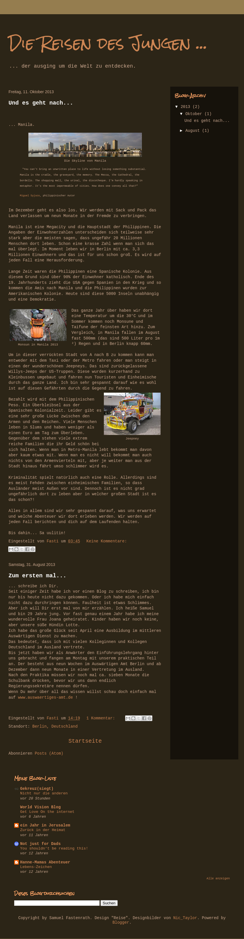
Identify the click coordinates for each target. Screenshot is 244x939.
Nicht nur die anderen (44, 793)
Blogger (120, 922)
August (193, 130)
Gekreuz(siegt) (37, 788)
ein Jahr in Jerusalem (45, 825)
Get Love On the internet (47, 812)
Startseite (85, 741)
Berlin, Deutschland (55, 726)
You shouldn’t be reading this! (54, 848)
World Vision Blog (40, 807)
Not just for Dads (40, 844)
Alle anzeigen (218, 878)
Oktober (194, 114)
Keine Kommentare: (106, 541)
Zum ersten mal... (37, 575)
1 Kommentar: (101, 718)
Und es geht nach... (41, 103)
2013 (187, 107)
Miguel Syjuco (30, 195)
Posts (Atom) (49, 753)
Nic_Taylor (185, 918)
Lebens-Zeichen (36, 867)
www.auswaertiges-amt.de (45, 697)
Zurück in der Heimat (43, 830)
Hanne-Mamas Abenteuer (45, 862)
